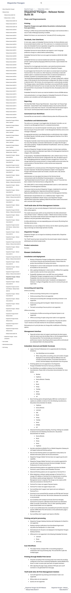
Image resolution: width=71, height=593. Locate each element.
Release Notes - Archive (43, 9)
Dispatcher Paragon (16, 3)
